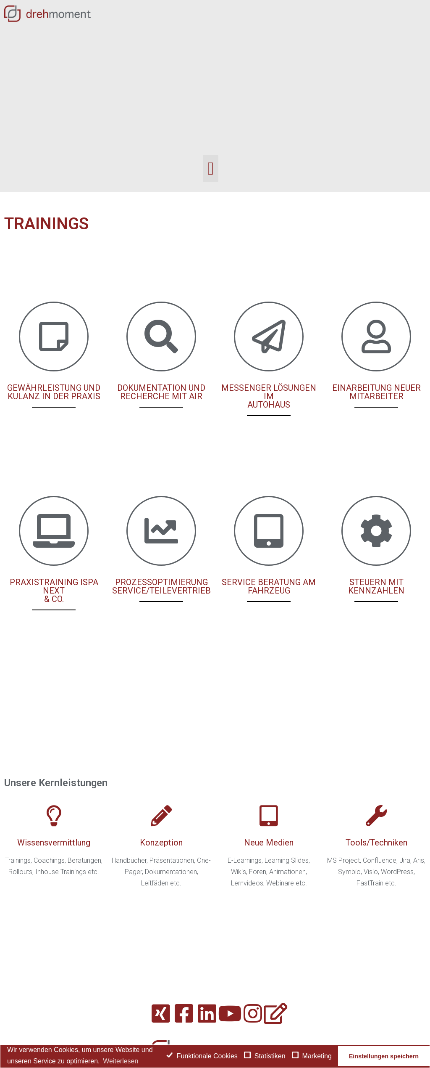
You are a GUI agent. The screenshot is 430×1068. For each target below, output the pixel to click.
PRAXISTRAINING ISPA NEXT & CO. (54, 590)
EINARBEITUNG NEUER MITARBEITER (376, 392)
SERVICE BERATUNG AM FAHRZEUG (269, 586)
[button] (210, 168)
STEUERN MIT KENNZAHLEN (376, 586)
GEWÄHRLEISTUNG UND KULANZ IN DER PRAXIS (53, 392)
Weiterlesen (120, 1061)
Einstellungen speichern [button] (384, 1056)
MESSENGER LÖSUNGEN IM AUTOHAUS (268, 396)
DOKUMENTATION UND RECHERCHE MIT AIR (161, 392)
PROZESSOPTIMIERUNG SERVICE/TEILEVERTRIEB (161, 586)
